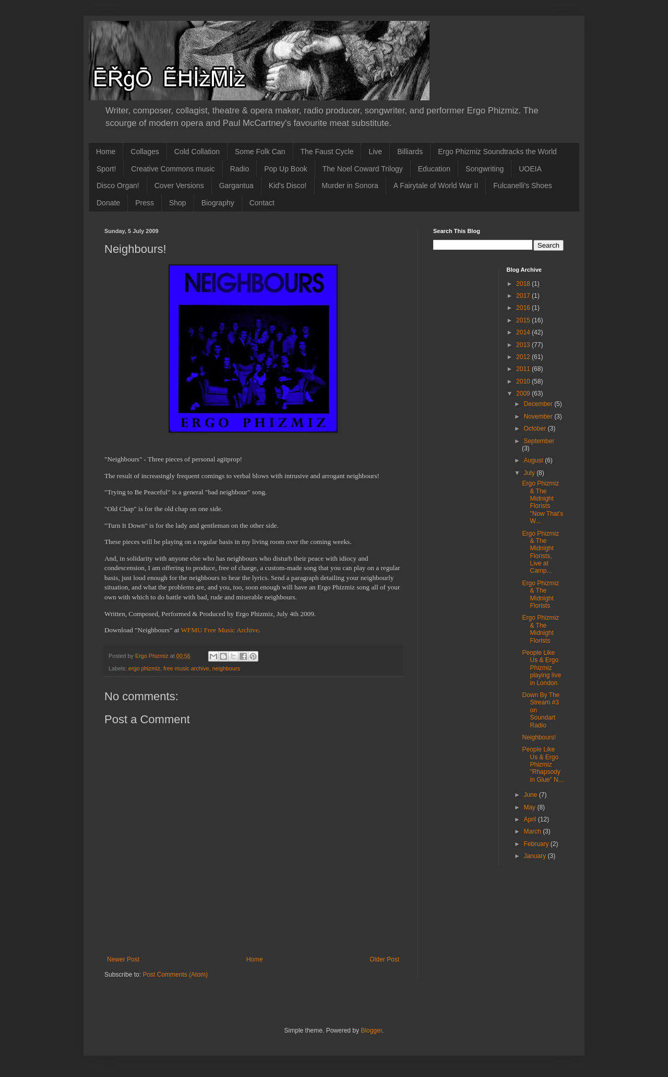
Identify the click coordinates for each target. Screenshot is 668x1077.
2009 (524, 393)
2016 (524, 307)
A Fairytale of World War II (436, 185)
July (529, 473)
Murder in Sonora (350, 185)
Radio (239, 169)
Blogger (371, 1030)
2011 (524, 369)
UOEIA (530, 169)
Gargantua (236, 185)
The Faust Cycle (327, 151)
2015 (524, 320)
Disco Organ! (118, 185)
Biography (217, 203)
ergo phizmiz (144, 668)
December (538, 404)
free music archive (186, 668)
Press (144, 203)
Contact (262, 203)
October (535, 428)
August (534, 460)
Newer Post (123, 959)
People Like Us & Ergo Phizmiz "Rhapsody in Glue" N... (542, 764)
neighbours (226, 668)
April (530, 819)
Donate (108, 203)
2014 (524, 332)
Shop (177, 203)
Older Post (384, 959)
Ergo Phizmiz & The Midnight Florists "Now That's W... (542, 502)
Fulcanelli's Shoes (522, 185)
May (530, 807)
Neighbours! (539, 737)
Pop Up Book (285, 169)
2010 (524, 381)
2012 (524, 357)
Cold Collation (197, 151)
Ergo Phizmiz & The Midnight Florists (540, 594)
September (538, 441)
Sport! (106, 169)
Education (434, 169)
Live (375, 151)
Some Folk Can (260, 151)
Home (105, 151)
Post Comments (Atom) (175, 974)
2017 (524, 295)
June (531, 794)
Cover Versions (179, 185)
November (538, 416)
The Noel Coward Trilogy (363, 169)
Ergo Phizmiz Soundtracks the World (497, 151)
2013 (524, 345)
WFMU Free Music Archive (219, 630)
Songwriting (485, 169)
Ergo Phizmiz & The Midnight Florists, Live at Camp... (540, 552)
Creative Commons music (172, 169)
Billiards (410, 151)
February (536, 844)
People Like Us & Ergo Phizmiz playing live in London (541, 668)
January (535, 856)
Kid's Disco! (288, 185)
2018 (524, 283)
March (533, 831)
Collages (144, 151)
